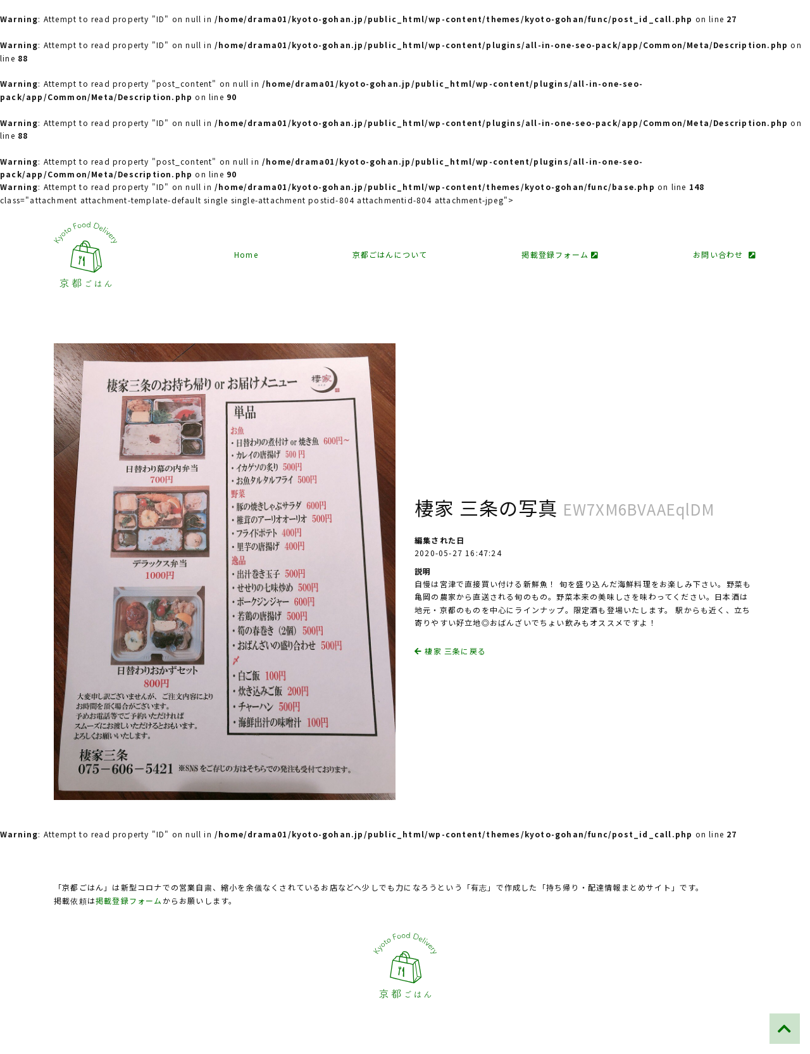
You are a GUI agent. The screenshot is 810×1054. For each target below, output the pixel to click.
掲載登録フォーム (560, 254)
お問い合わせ (724, 254)
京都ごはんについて (390, 254)
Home (246, 254)
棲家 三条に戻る (450, 650)
